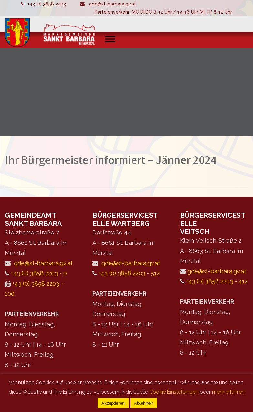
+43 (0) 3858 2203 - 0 (39, 273)
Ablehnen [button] (143, 403)
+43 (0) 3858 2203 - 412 (217, 281)
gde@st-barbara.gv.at (112, 3)
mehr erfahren (228, 392)
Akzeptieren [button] (113, 403)
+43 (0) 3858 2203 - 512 (129, 273)
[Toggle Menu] (110, 39)
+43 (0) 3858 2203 (46, 3)
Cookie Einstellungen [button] (173, 392)
